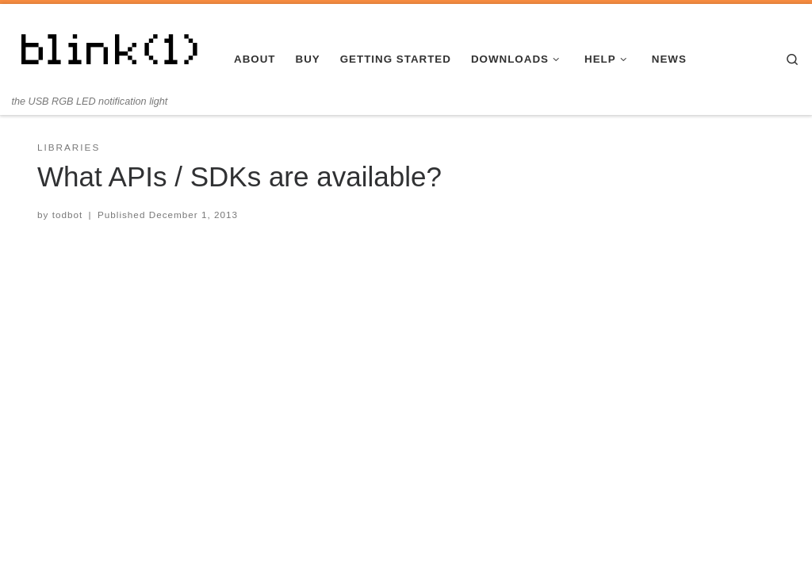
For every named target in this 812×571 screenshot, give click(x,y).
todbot (67, 214)
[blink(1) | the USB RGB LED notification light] (111, 49)
